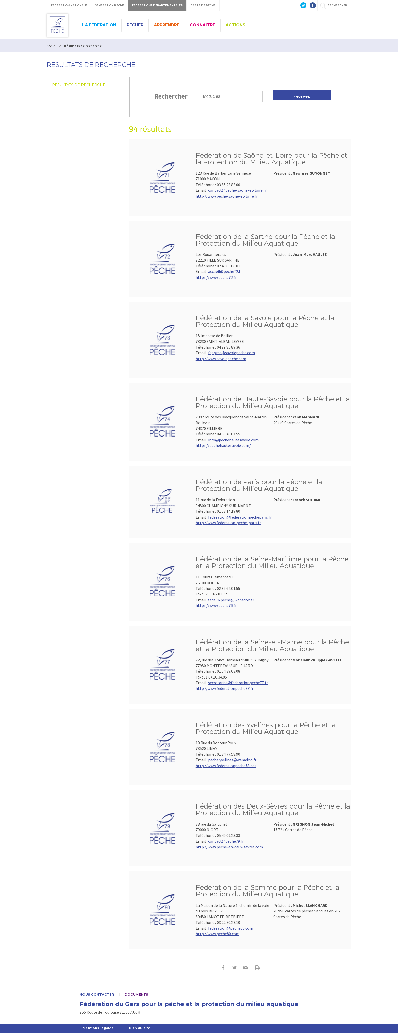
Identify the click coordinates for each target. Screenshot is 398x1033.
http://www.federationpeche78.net (226, 765)
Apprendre (166, 25)
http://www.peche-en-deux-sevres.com (229, 846)
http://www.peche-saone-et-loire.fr (227, 196)
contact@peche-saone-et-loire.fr (237, 190)
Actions (235, 25)
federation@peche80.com (230, 928)
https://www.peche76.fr (216, 605)
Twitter (234, 967)
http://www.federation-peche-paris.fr (228, 522)
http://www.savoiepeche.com (221, 358)
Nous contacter (97, 994)
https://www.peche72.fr (216, 277)
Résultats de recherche (78, 85)
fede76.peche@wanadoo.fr (231, 599)
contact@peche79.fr (226, 841)
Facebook (223, 967)
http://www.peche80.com (217, 933)
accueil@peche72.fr (225, 271)
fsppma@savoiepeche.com (231, 352)
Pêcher (135, 25)
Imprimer (257, 967)
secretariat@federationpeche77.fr (238, 682)
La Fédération (99, 25)
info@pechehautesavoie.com (233, 439)
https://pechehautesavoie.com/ (223, 445)
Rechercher (171, 96)
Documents (136, 994)
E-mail (246, 967)
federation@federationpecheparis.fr (240, 517)
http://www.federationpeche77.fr (224, 688)
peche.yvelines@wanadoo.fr (232, 759)
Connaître (202, 25)
